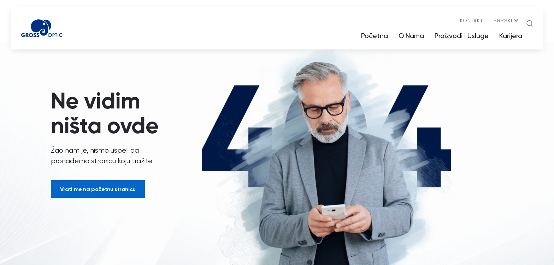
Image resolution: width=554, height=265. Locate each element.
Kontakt (471, 20)
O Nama (411, 36)
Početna (374, 36)
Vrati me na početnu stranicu (98, 189)
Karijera (510, 36)
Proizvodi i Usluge (462, 36)
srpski (503, 20)
